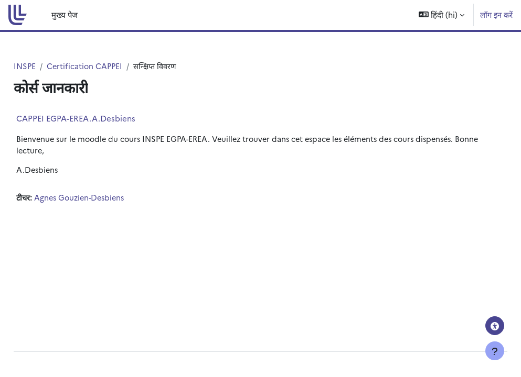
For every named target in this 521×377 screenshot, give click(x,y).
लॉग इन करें (496, 14)
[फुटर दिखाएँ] (494, 350)
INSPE (48, 66)
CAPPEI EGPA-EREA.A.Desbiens (99, 118)
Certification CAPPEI (109, 66)
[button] (441, 15)
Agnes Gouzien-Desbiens (105, 199)
